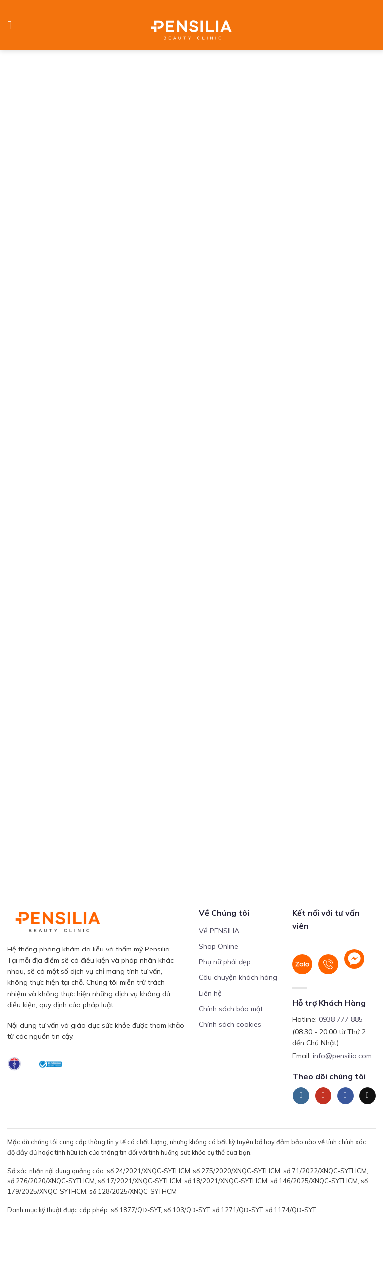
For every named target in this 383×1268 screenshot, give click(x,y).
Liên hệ (210, 993)
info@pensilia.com (342, 1055)
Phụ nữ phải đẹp (225, 961)
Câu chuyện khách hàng (238, 977)
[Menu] (13, 25)
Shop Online (218, 946)
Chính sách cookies (230, 1024)
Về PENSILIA (219, 930)
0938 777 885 (341, 1019)
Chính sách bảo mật (231, 1008)
